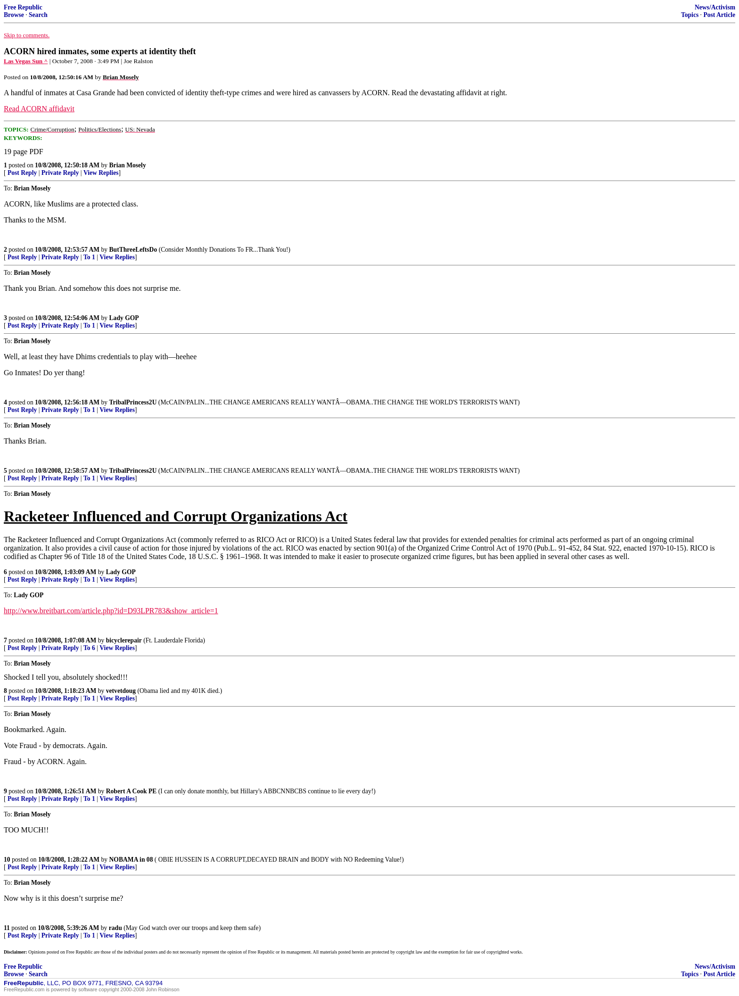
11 (7, 927)
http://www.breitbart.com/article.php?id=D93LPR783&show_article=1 (111, 611)
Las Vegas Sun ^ (26, 61)
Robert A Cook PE (131, 791)
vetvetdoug (121, 690)
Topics (689, 14)
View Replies (101, 172)
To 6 (89, 647)
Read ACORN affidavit (39, 109)
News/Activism (715, 7)
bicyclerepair (124, 640)
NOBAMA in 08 (131, 859)
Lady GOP (124, 317)
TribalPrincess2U (133, 402)
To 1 (89, 257)
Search (38, 14)
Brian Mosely (127, 165)
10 (7, 859)
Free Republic (23, 7)
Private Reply (60, 172)
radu (115, 927)
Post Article (719, 14)
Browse (14, 14)
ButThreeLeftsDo (133, 249)
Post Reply (22, 172)
